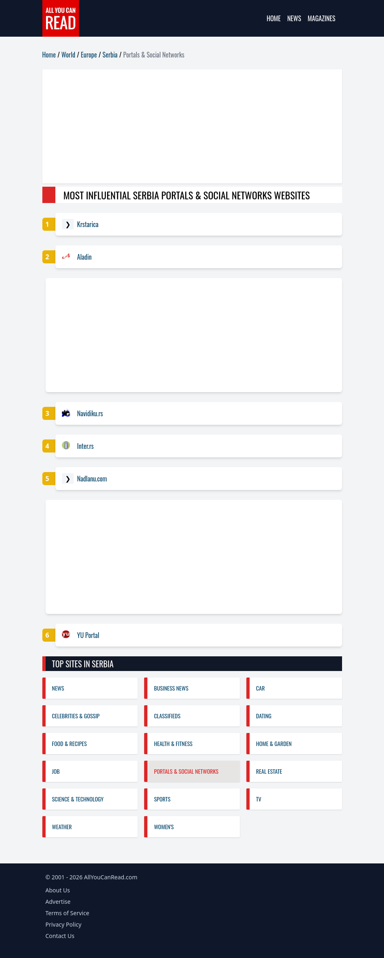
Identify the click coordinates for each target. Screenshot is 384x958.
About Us (58, 890)
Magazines (322, 18)
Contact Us (60, 936)
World (68, 55)
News (294, 18)
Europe (89, 55)
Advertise (58, 901)
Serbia (110, 55)
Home (274, 18)
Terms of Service (68, 913)
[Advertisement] (192, 126)
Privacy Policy (63, 924)
